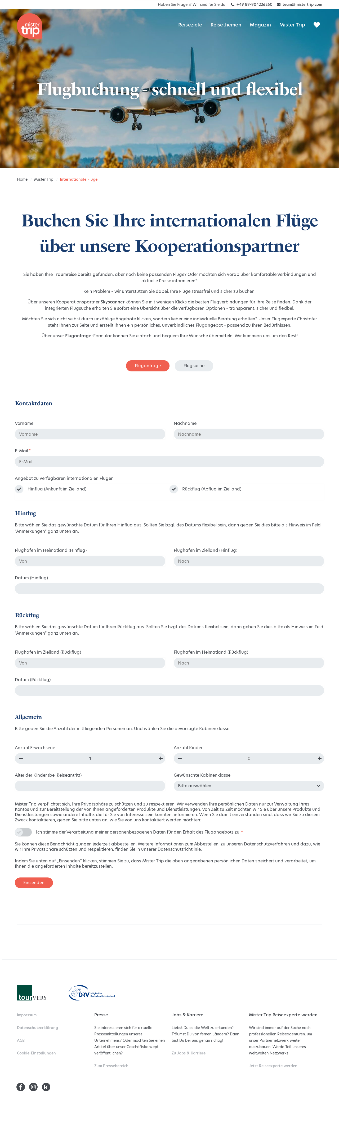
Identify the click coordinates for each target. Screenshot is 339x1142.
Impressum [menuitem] (27, 1015)
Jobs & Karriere (189, 1053)
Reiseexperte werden (273, 1066)
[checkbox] (169, 492)
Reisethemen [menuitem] (226, 24)
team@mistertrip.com (299, 4)
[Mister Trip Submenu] (317, 16)
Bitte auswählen (194, 786)
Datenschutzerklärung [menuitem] (37, 1027)
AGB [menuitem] (21, 1040)
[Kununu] (46, 1087)
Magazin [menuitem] (260, 24)
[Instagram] (33, 1087)
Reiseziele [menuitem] (190, 24)
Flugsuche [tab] (194, 366)
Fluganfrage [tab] (148, 366)
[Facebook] (20, 1087)
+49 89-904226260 (252, 4)
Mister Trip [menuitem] (292, 24)
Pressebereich (111, 1066)
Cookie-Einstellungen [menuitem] (36, 1053)
